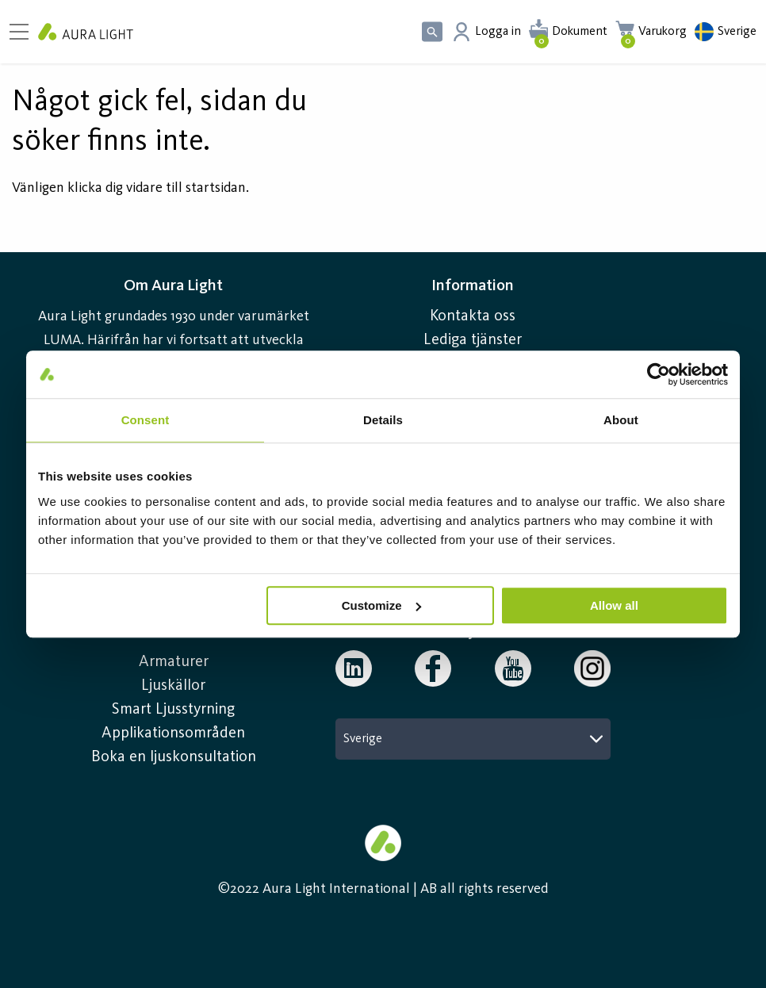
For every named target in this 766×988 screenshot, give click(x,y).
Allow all (614, 605)
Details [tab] (383, 420)
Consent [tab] (145, 420)
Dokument (579, 31)
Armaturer (174, 662)
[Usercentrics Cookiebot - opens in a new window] (658, 374)
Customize (381, 605)
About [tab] (620, 420)
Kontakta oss (472, 316)
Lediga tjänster (472, 340)
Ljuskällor (173, 686)
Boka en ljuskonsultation (173, 757)
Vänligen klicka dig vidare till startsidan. (130, 188)
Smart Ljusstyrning (173, 710)
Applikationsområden (173, 733)
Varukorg (662, 31)
